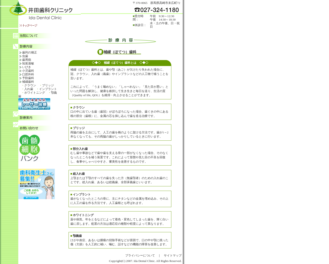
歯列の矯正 (29, 52)
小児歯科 (28, 70)
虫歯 (25, 56)
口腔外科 (28, 74)
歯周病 (26, 59)
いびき (26, 67)
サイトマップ (173, 255)
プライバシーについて (140, 255)
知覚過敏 (28, 63)
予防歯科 (28, 78)
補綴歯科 (28, 81)
